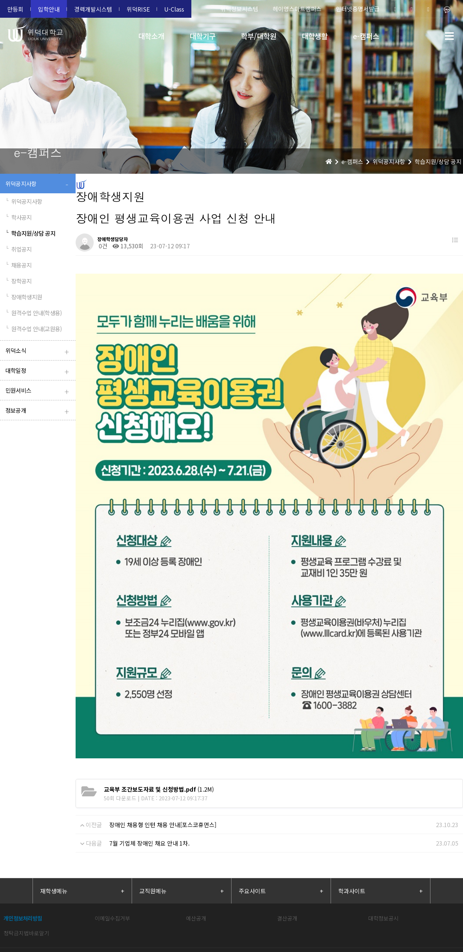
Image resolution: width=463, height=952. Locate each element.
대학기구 (203, 36)
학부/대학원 (258, 36)
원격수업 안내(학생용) (33, 312)
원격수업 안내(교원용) (33, 328)
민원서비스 (38, 391)
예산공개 (196, 835)
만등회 (15, 9)
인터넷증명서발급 (357, 8)
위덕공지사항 (38, 184)
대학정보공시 (383, 835)
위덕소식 (38, 351)
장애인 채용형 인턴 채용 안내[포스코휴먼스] (162, 741)
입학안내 (49, 9)
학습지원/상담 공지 (30, 233)
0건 (102, 245)
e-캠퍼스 (366, 36)
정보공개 (38, 411)
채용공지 (18, 265)
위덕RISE (138, 9)
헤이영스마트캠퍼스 (297, 8)
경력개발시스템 (93, 9)
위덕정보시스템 (239, 8)
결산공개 (287, 835)
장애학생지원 (23, 296)
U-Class (174, 9)
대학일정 (38, 371)
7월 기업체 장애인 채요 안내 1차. (149, 760)
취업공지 (18, 249)
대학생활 (315, 36)
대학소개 (151, 36)
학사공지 (18, 217)
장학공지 (18, 281)
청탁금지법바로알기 (26, 850)
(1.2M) (159, 706)
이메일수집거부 (112, 835)
